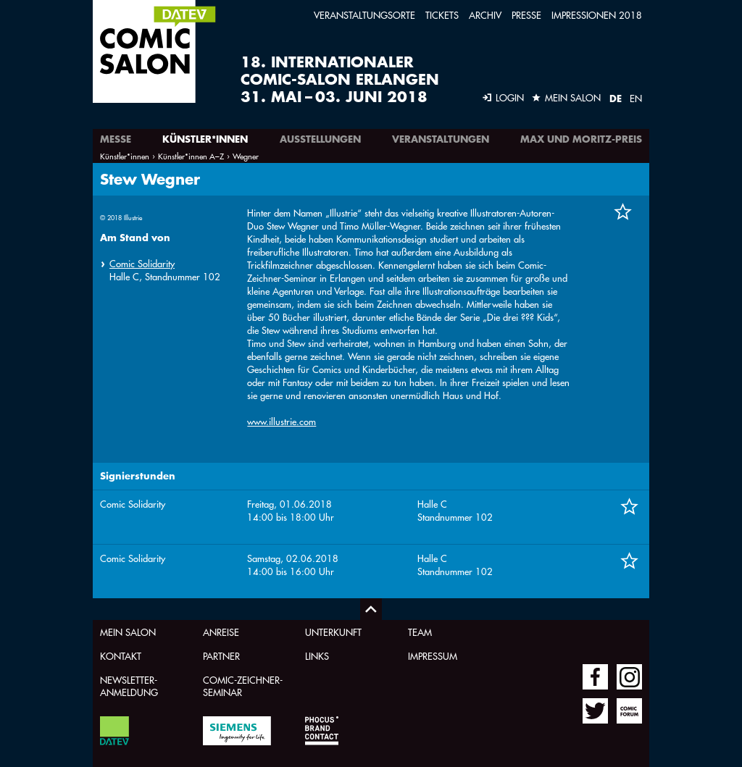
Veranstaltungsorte (364, 15)
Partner (221, 656)
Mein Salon (128, 632)
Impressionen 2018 (596, 15)
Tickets (442, 15)
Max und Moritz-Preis (581, 139)
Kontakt (120, 656)
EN (636, 98)
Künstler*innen (205, 139)
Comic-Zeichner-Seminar (243, 686)
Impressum (432, 656)
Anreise (221, 632)
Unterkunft (333, 632)
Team (420, 632)
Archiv (485, 15)
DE (615, 98)
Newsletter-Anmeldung (129, 686)
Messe (115, 139)
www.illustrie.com (281, 421)
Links (317, 656)
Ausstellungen (320, 139)
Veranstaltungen (440, 139)
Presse (526, 15)
